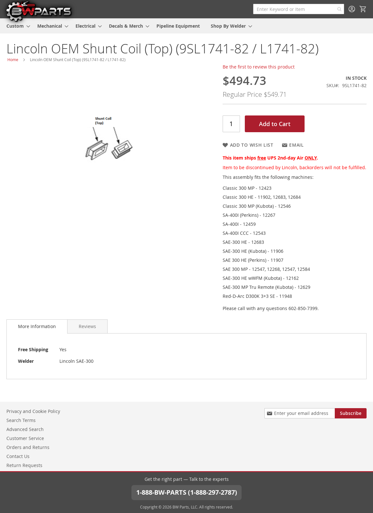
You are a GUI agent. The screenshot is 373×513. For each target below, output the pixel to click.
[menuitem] (16, 25)
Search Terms (21, 420)
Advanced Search (25, 429)
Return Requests (24, 465)
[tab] (36, 326)
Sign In (351, 9)
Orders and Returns (27, 447)
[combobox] (298, 9)
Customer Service (25, 438)
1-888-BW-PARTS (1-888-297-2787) (186, 492)
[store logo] (38, 11)
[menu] (186, 25)
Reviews (87, 326)
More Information (37, 326)
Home (12, 59)
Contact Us (18, 456)
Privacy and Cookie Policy (33, 411)
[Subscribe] (351, 413)
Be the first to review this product (259, 67)
